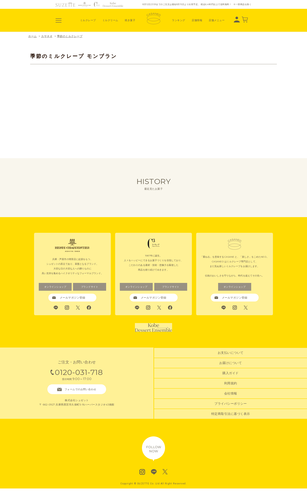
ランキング (178, 20)
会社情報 (230, 397)
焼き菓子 (130, 20)
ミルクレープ (88, 20)
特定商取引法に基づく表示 (230, 415)
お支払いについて (231, 359)
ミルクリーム (110, 20)
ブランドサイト (90, 286)
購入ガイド (230, 378)
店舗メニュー (217, 20)
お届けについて (230, 368)
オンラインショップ (55, 286)
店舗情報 (197, 20)
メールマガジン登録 (68, 297)
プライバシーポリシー (230, 406)
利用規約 (230, 387)
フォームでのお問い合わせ (76, 393)
